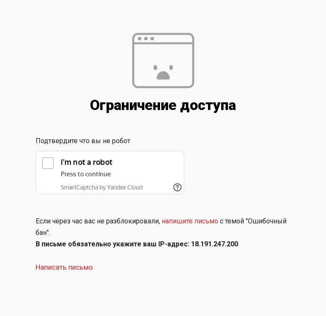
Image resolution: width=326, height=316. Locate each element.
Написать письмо (64, 267)
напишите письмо (190, 221)
